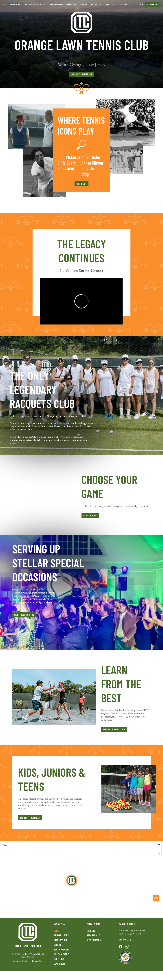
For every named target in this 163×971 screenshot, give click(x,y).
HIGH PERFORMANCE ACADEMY (35, 4)
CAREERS (90, 930)
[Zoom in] (159, 844)
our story (81, 183)
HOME (56, 930)
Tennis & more (16, 4)
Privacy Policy (37, 960)
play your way (90, 515)
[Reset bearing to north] (159, 853)
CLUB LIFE (83, 4)
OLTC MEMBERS (93, 940)
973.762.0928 (125, 940)
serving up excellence (114, 729)
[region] (81, 879)
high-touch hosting (24, 614)
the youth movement (30, 817)
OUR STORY (110, 4)
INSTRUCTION (71, 4)
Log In (141, 4)
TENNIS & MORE (61, 935)
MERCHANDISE (93, 935)
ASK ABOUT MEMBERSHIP (81, 74)
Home (4, 4)
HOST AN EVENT (97, 4)
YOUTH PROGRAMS (56, 4)
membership (153, 4)
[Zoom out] (159, 849)
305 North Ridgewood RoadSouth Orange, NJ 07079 (132, 932)
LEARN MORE (122, 4)
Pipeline (25, 960)
